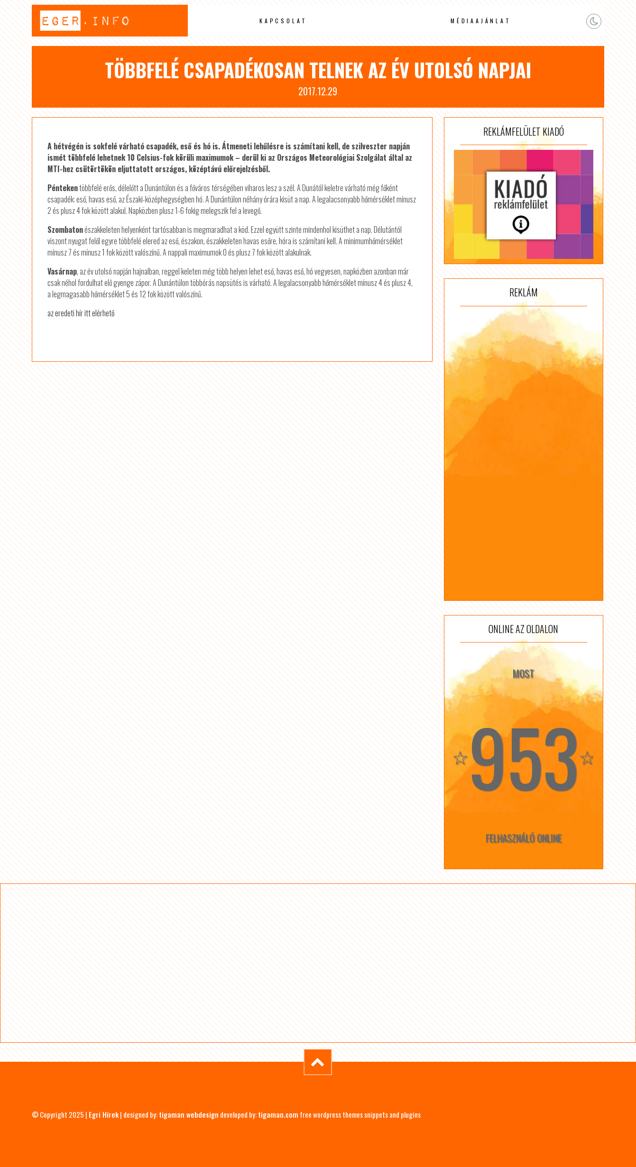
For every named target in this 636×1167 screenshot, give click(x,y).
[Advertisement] (523, 453)
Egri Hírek (104, 1114)
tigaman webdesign (189, 1114)
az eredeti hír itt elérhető (80, 313)
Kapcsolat (283, 21)
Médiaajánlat (481, 21)
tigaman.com (278, 1114)
